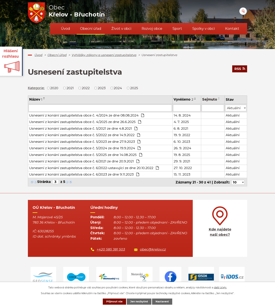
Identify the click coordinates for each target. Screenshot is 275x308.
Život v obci (121, 28)
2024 (118, 88)
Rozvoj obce (152, 28)
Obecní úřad (90, 28)
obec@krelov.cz (153, 249)
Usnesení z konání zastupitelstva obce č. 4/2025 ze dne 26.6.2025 (85, 122)
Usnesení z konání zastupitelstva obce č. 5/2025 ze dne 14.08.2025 (85, 155)
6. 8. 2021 (180, 128)
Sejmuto (209, 99)
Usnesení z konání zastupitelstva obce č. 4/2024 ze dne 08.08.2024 (86, 115)
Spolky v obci (203, 28)
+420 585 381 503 (111, 249)
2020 (54, 88)
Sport (177, 28)
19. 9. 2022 (181, 135)
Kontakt (232, 28)
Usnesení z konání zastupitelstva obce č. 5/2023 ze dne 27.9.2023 (84, 142)
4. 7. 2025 (181, 122)
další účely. (220, 287)
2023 (102, 88)
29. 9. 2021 (181, 161)
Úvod (65, 28)
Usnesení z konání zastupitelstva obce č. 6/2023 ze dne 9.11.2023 (84, 174)
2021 (70, 88)
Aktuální (232, 115)
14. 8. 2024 (181, 115)
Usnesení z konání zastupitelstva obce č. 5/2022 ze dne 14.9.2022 (84, 135)
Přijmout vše (113, 301)
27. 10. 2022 (182, 168)
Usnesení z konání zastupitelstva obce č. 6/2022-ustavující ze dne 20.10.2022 (94, 168)
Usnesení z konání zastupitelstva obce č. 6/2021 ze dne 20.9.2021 (84, 161)
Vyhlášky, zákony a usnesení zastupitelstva (104, 55)
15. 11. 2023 (181, 174)
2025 (134, 88)
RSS (239, 69)
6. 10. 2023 (181, 142)
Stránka (44, 182)
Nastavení (163, 301)
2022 (86, 88)
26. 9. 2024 (182, 148)
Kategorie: (36, 88)
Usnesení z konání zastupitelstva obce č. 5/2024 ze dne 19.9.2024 (84, 148)
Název (35, 99)
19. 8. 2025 (181, 155)
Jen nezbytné (139, 301)
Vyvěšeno (183, 99)
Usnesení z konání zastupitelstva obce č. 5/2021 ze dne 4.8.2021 (83, 128)
